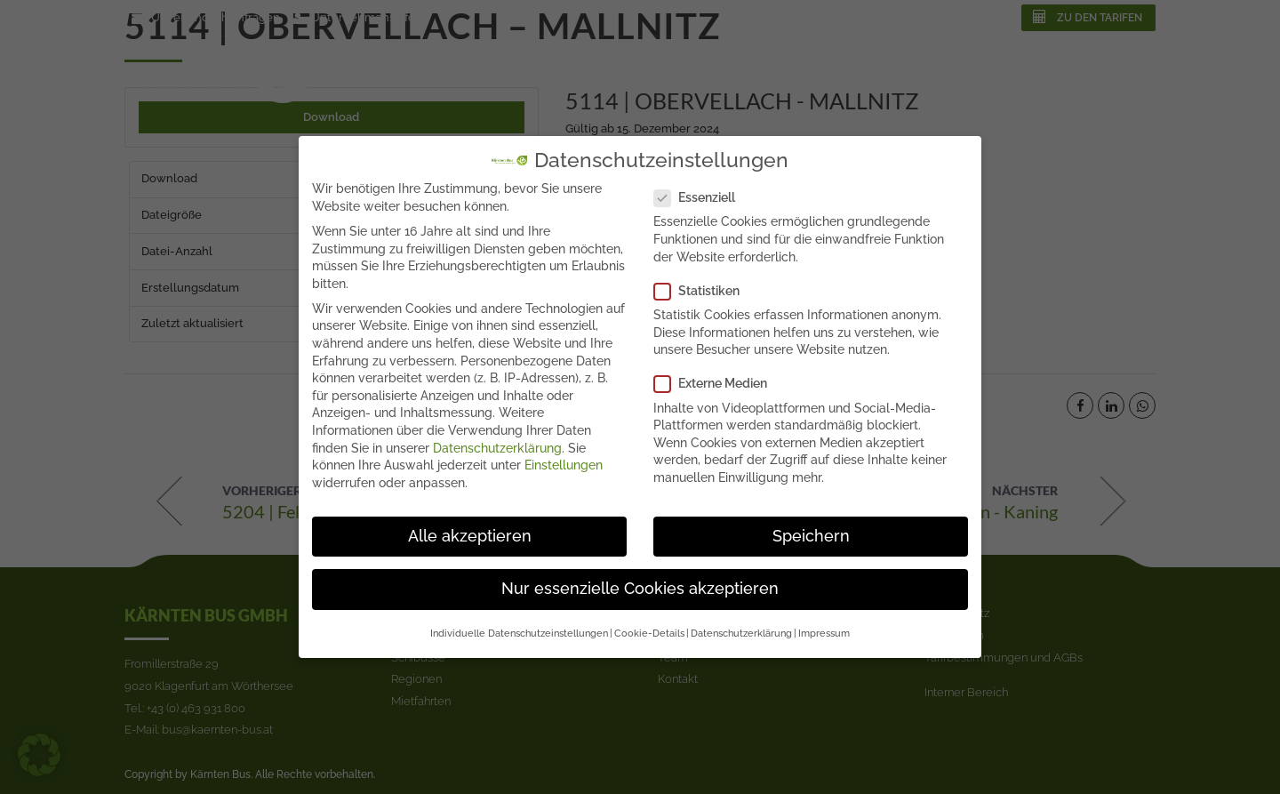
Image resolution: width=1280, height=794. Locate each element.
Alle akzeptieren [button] (470, 523)
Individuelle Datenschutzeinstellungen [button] (519, 620)
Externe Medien (716, 371)
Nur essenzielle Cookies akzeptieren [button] (640, 576)
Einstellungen (563, 452)
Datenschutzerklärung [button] (741, 620)
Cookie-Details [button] (649, 620)
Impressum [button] (824, 620)
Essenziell (700, 185)
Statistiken (702, 277)
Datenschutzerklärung (497, 435)
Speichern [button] (811, 523)
